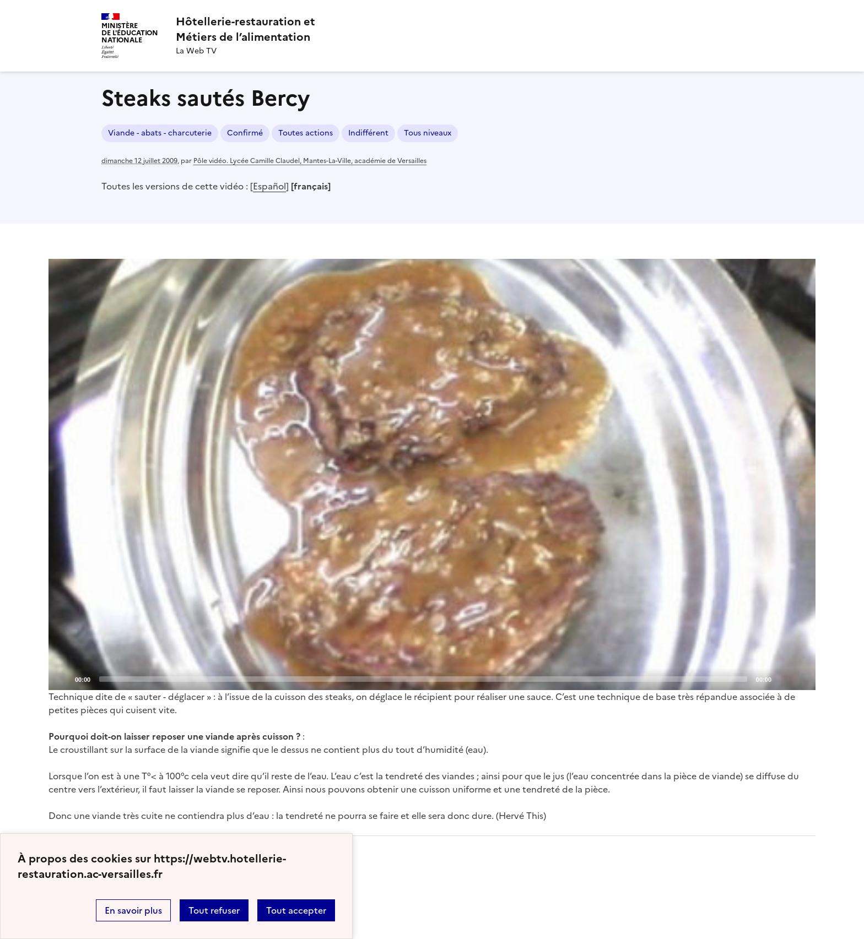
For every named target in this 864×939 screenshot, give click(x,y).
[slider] (423, 679)
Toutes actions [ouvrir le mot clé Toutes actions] (305, 133)
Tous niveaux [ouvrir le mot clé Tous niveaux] (427, 133)
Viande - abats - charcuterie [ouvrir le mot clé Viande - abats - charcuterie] (160, 133)
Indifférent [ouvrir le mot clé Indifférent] (368, 133)
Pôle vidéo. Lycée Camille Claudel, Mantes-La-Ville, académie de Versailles (309, 161)
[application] (432, 474)
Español (269, 186)
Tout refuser (214, 910)
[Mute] (783, 678)
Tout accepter (296, 910)
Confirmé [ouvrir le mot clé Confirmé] (245, 133)
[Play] (432, 474)
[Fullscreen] (801, 678)
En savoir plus (133, 910)
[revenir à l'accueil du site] (245, 29)
